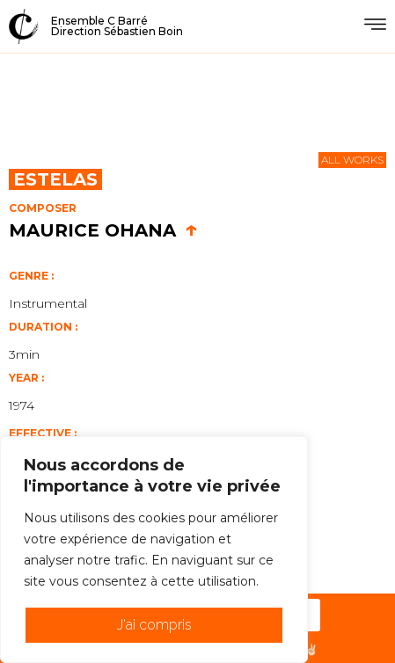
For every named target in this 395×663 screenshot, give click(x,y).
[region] (154, 549)
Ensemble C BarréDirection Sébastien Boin (117, 26)
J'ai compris (154, 624)
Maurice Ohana (103, 230)
